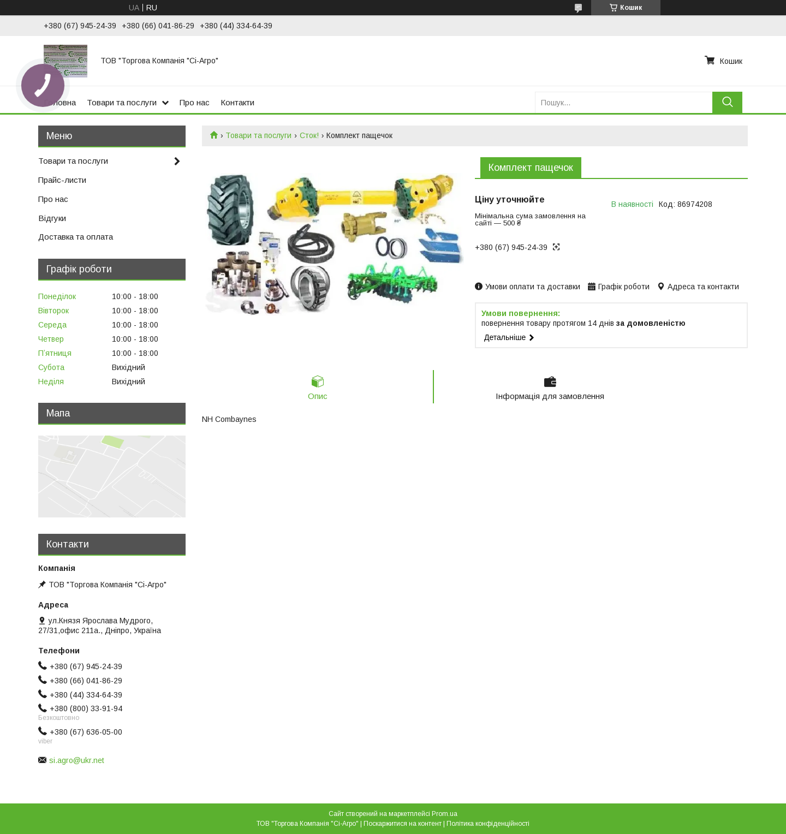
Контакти (237, 102)
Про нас (195, 102)
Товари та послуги (122, 102)
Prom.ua (444, 814)
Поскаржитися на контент (403, 823)
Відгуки (52, 218)
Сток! (309, 135)
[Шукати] (727, 102)
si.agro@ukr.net (76, 760)
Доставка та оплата (75, 236)
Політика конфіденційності (487, 823)
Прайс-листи (62, 179)
